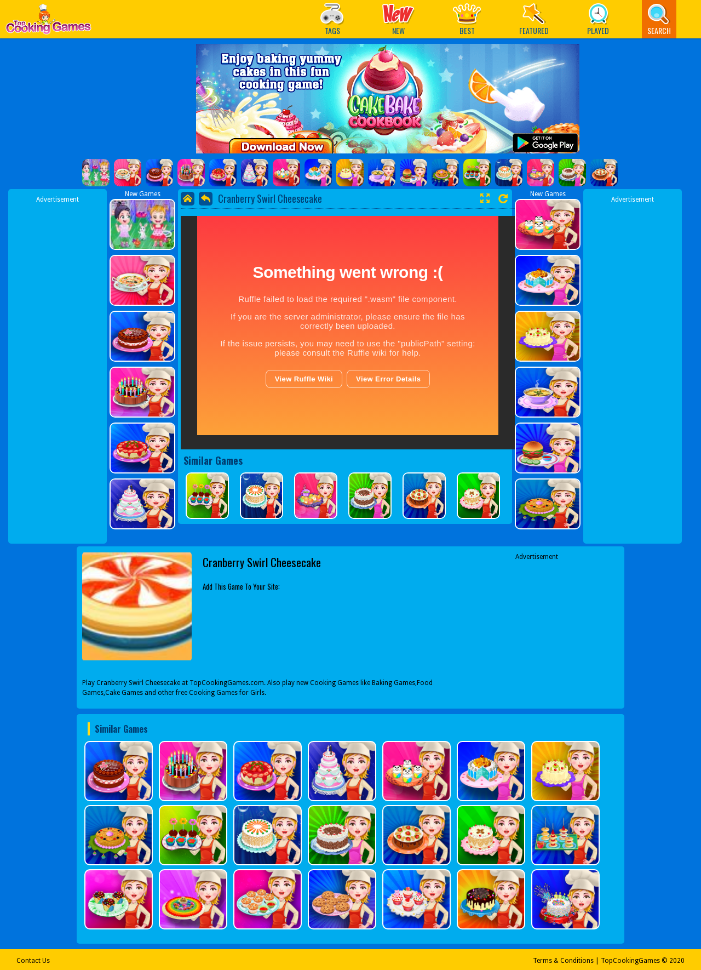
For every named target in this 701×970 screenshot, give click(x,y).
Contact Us (33, 961)
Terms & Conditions (563, 961)
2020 (677, 961)
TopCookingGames (630, 961)
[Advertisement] (57, 368)
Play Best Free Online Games (48, 22)
